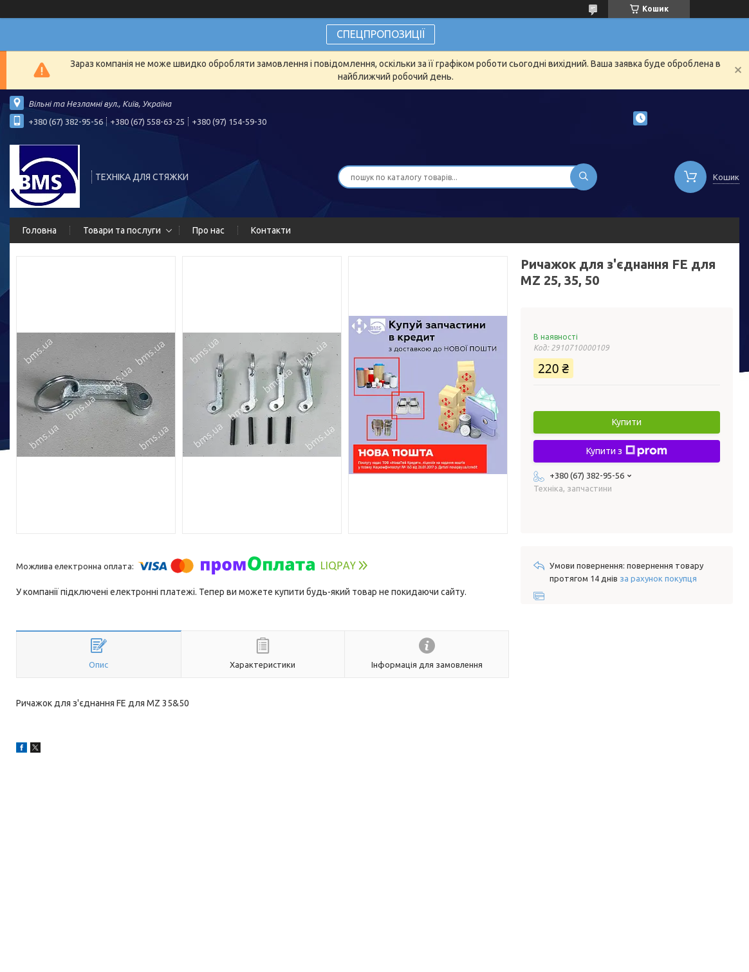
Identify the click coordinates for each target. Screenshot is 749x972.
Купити (627, 422)
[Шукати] (583, 176)
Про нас (208, 230)
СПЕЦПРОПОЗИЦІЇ (381, 34)
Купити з (626, 451)
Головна (40, 230)
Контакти (271, 230)
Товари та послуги (122, 230)
